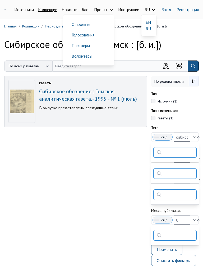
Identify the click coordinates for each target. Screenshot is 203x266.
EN (148, 22)
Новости (69, 9)
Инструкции (128, 9)
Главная (10, 26)
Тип (154, 93)
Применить (167, 249)
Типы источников (164, 110)
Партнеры (81, 45)
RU (148, 28)
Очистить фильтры (174, 260)
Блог (86, 9)
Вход (166, 9)
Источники (24, 9)
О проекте (81, 24)
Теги (154, 127)
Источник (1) (167, 101)
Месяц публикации (166, 210)
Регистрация (188, 9)
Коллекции (47, 9)
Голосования (83, 35)
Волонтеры (82, 56)
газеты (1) (165, 118)
